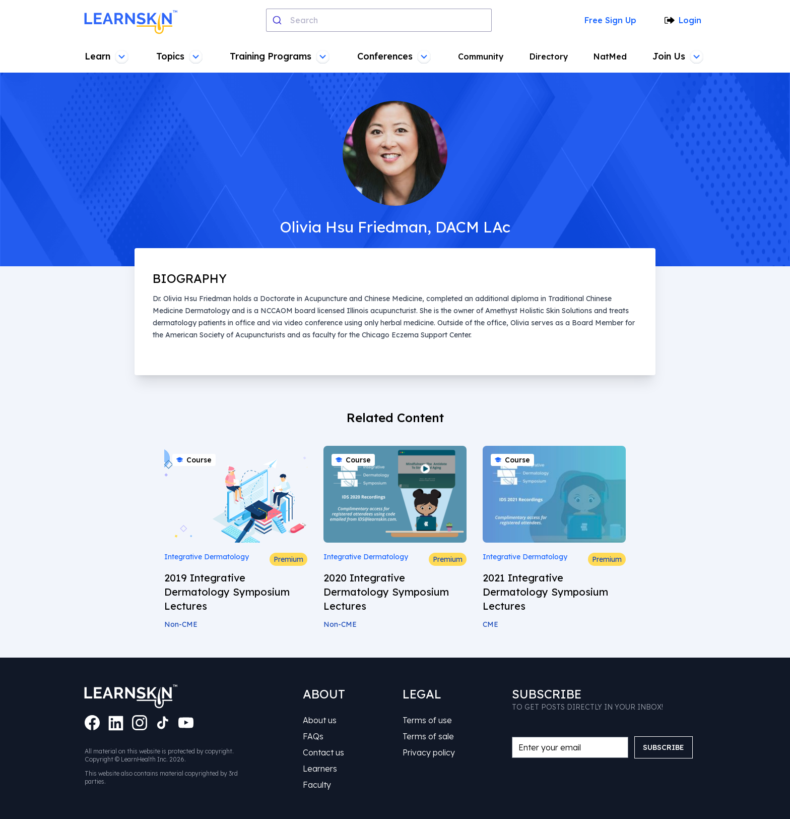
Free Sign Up (610, 20)
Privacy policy (429, 752)
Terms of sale (428, 736)
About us (320, 720)
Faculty (317, 785)
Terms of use (427, 720)
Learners (320, 769)
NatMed (610, 56)
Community (481, 56)
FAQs (313, 736)
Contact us (323, 752)
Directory (549, 56)
